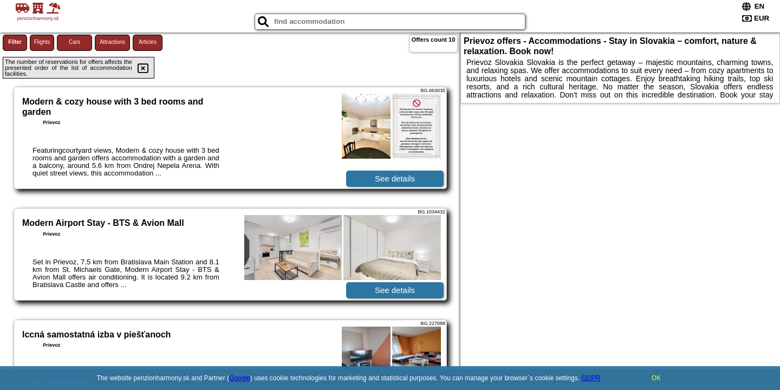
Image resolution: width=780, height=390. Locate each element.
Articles (148, 42)
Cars (74, 42)
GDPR (590, 378)
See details (395, 178)
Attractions (112, 42)
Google (239, 378)
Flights (42, 42)
